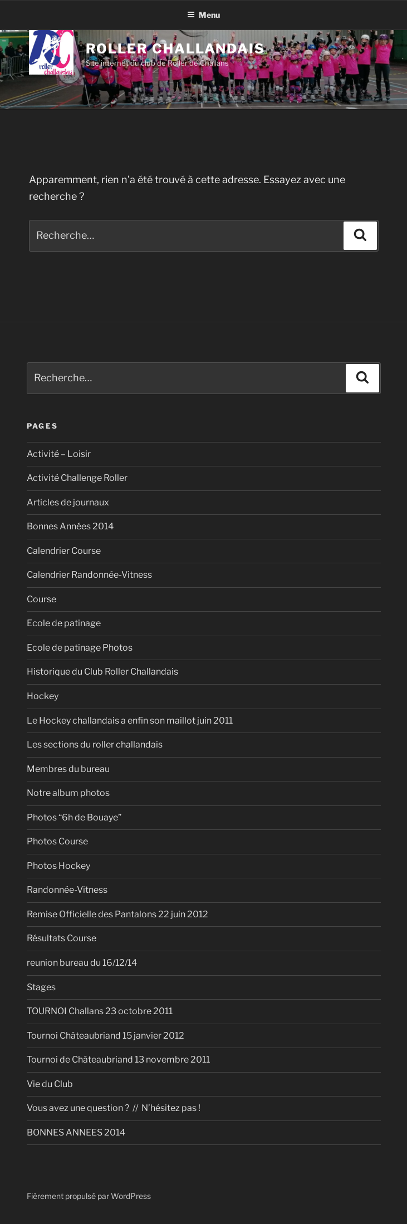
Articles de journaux (68, 502)
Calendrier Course (64, 550)
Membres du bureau (68, 769)
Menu (203, 14)
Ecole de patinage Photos (80, 647)
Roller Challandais (176, 49)
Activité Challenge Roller (77, 478)
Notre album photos (68, 793)
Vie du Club (50, 1084)
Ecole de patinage (64, 623)
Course (41, 599)
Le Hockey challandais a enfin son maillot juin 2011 (130, 720)
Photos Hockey (58, 866)
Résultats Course (61, 938)
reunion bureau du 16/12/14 (82, 962)
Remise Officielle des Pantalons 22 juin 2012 (117, 914)
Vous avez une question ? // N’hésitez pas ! (113, 1108)
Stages (41, 987)
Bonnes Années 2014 (70, 526)
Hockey (42, 696)
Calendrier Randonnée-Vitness (89, 574)
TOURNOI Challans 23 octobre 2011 (100, 1011)
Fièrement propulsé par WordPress (89, 1196)
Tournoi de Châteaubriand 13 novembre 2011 (118, 1059)
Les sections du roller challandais (95, 744)
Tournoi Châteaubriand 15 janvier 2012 (105, 1035)
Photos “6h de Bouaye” (74, 817)
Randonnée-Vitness (67, 889)
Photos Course (57, 841)
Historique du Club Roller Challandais (102, 671)
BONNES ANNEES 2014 (76, 1132)
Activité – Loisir (59, 454)
